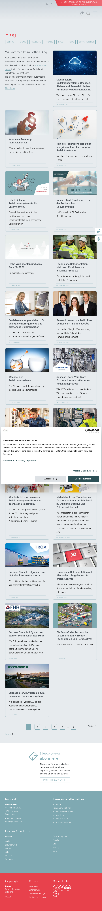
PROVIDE (49, 42)
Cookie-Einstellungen (37, 893)
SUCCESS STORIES (86, 42)
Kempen (8, 837)
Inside (71, 42)
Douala (56, 840)
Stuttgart (9, 859)
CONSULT (10, 42)
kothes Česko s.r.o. (60, 819)
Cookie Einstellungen (83, 471)
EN (51, 3)
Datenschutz (34, 890)
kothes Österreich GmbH (63, 811)
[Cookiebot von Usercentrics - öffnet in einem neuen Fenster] (87, 431)
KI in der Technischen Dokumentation (79, 3)
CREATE (23, 42)
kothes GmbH (58, 804)
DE (47, 3)
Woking (56, 847)
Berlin (7, 841)
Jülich (7, 852)
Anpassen (50, 479)
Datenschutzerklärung (14, 460)
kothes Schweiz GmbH (62, 808)
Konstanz (9, 856)
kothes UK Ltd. (59, 815)
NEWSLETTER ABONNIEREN (55, 780)
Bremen (8, 848)
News (60, 42)
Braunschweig (11, 845)
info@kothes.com (14, 822)
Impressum (31, 460)
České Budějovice (60, 837)
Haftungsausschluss (37, 897)
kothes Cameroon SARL (62, 822)
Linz (54, 844)
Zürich (55, 851)
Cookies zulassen (83, 479)
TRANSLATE (36, 42)
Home (7, 734)
